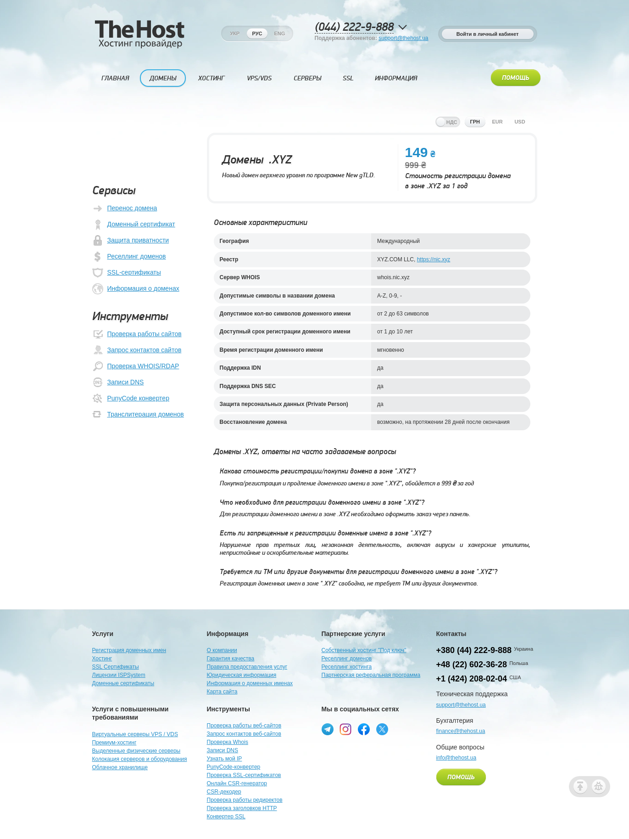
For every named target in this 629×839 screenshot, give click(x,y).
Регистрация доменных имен (129, 650)
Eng (279, 33)
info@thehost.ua (456, 758)
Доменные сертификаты (123, 683)
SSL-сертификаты (126, 272)
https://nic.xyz (434, 259)
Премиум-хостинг (114, 742)
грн (475, 121)
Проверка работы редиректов (245, 800)
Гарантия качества (231, 658)
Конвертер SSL (226, 816)
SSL (348, 78)
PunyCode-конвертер (234, 767)
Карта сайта (222, 691)
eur (497, 121)
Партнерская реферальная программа (371, 675)
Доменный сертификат (133, 224)
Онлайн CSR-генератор (237, 783)
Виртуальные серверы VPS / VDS (135, 734)
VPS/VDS (259, 78)
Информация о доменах (135, 288)
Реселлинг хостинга (347, 667)
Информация (396, 78)
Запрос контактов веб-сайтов (244, 734)
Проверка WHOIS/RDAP (135, 366)
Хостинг (211, 78)
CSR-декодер (224, 791)
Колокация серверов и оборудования (139, 759)
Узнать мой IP (224, 758)
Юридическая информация (242, 675)
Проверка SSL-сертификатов (244, 775)
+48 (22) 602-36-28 (471, 664)
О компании (222, 650)
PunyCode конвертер (130, 398)
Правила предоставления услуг (247, 667)
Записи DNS (118, 382)
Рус (257, 33)
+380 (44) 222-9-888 (474, 650)
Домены (163, 78)
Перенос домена (124, 208)
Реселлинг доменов (129, 256)
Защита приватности (130, 240)
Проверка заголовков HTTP (242, 808)
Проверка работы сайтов (137, 334)
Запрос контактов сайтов (137, 350)
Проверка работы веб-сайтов (244, 725)
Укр (234, 33)
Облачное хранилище (120, 767)
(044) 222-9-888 (354, 27)
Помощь (515, 78)
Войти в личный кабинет (487, 34)
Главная (115, 78)
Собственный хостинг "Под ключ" (364, 650)
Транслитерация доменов (138, 414)
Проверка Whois (227, 742)
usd (519, 121)
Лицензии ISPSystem (118, 675)
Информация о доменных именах (250, 683)
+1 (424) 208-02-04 (471, 678)
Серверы (307, 78)
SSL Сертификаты (115, 667)
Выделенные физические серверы (136, 751)
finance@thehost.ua (460, 731)
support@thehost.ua (403, 38)
